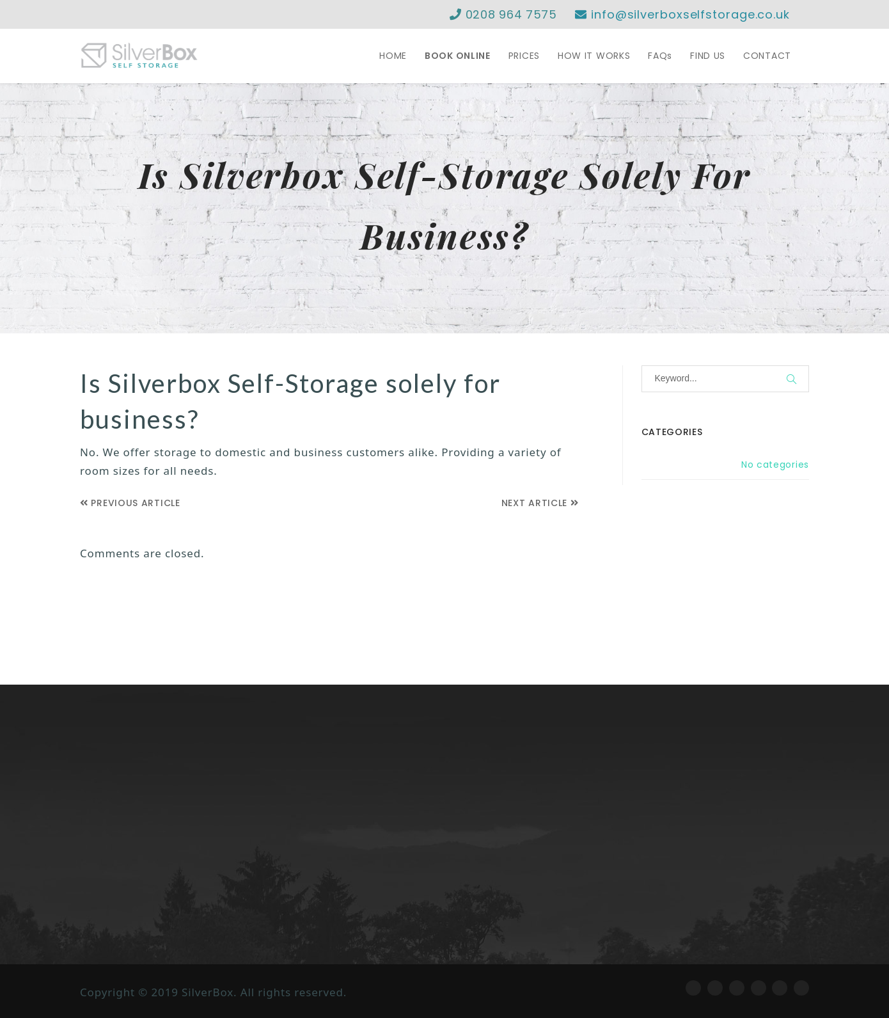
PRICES (524, 55)
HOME (393, 55)
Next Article (540, 503)
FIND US (707, 55)
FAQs (660, 55)
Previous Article (130, 503)
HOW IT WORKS (594, 55)
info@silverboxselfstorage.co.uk (682, 14)
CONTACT (767, 55)
